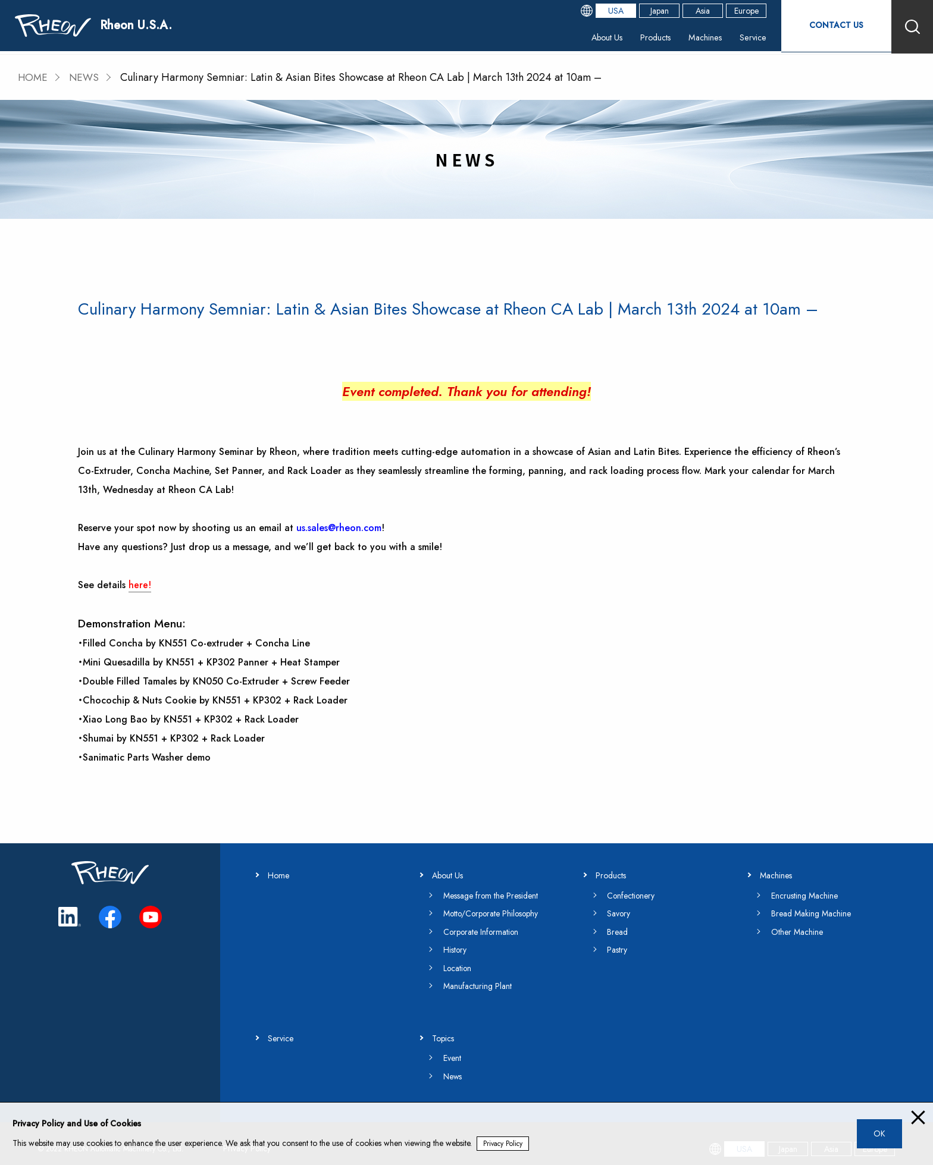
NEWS (86, 77)
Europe (737, 12)
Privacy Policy (503, 1143)
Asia (694, 12)
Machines (691, 38)
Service (742, 38)
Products (636, 38)
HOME (33, 77)
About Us (581, 38)
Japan (650, 12)
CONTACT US (831, 26)
